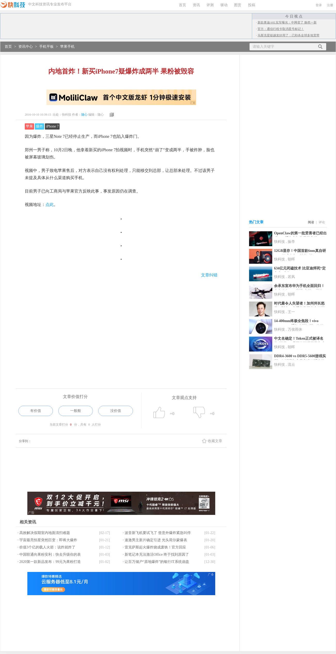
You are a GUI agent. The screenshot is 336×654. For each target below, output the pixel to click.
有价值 (35, 411)
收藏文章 (215, 441)
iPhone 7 (52, 126)
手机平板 (46, 47)
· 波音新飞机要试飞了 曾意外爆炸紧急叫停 (157, 533)
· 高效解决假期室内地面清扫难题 (44, 533)
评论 (322, 222)
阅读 (311, 222)
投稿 (251, 5)
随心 (84, 114)
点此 (49, 204)
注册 (330, 5)
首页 (182, 5)
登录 (319, 5)
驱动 (224, 5)
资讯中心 (25, 47)
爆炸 (39, 126)
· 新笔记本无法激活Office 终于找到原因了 (156, 554)
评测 (210, 5)
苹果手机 (67, 47)
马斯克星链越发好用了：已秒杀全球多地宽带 (288, 35)
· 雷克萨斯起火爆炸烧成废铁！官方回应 (154, 547)
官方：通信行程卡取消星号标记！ (281, 29)
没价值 (115, 411)
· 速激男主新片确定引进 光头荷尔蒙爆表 (155, 540)
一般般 (75, 411)
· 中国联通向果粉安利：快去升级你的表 (49, 554)
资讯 (196, 5)
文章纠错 (209, 275)
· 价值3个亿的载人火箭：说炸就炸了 (46, 547)
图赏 (237, 5)
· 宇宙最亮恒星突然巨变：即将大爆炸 (47, 540)
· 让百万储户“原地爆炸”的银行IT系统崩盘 (156, 562)
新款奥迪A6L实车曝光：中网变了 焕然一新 (287, 22)
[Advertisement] (121, 324)
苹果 (29, 126)
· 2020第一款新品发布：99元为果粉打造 (49, 562)
